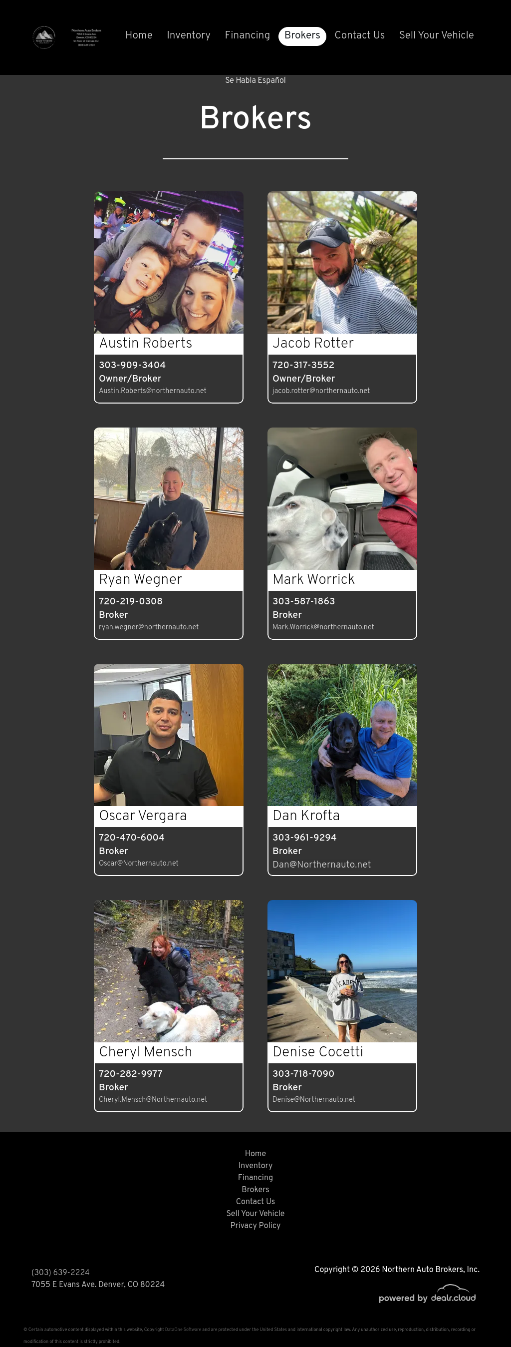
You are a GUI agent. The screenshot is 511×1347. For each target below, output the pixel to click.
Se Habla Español (255, 81)
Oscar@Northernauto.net (139, 864)
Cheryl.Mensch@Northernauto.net (153, 1100)
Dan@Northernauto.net (321, 865)
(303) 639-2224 (60, 1273)
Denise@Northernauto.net (313, 1100)
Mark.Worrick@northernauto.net (323, 627)
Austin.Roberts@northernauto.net (153, 391)
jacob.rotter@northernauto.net (321, 391)
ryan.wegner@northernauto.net (149, 627)
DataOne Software (183, 1330)
